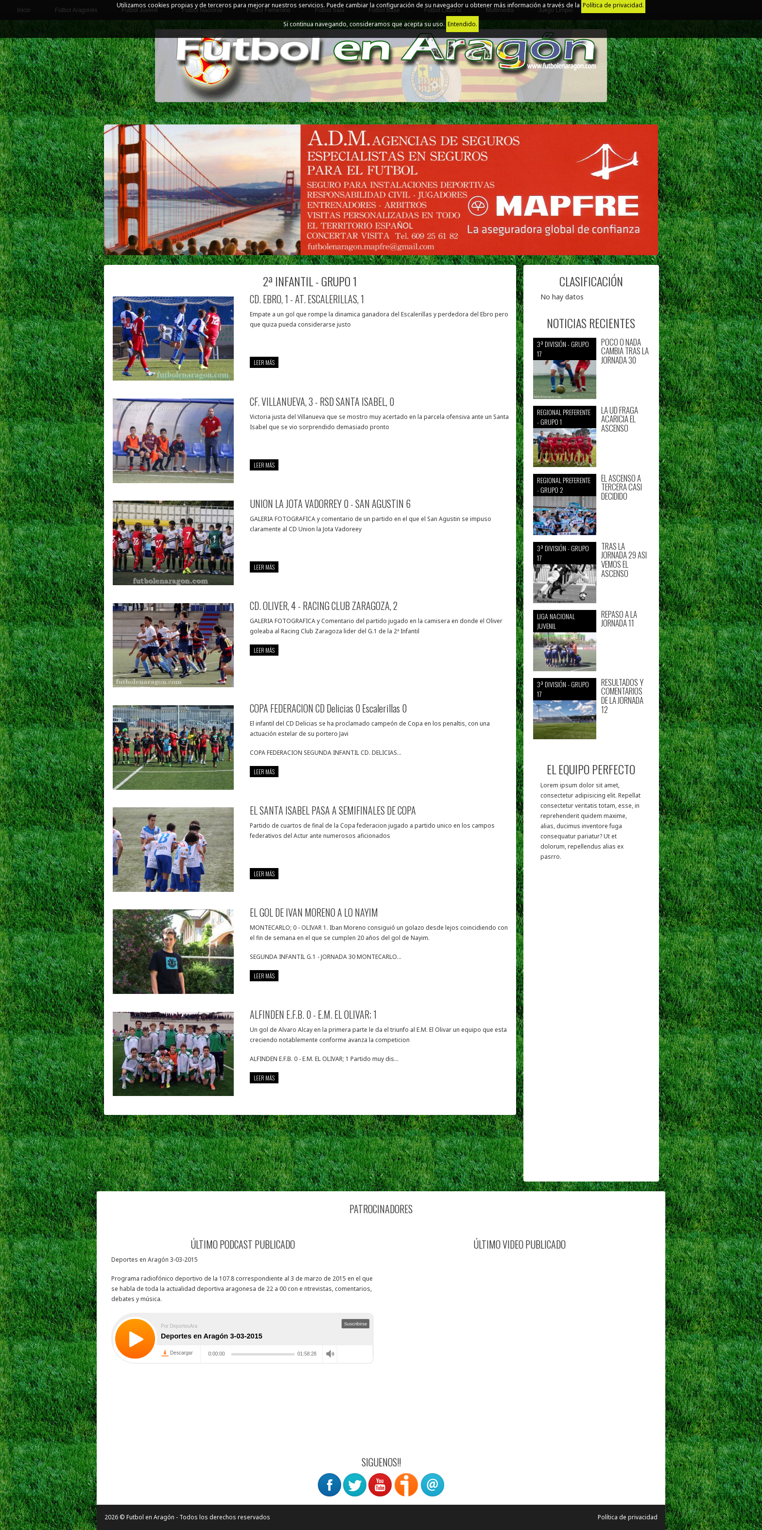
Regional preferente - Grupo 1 (563, 417)
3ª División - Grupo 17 (563, 349)
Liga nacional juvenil (556, 621)
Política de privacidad (628, 1517)
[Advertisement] (591, 1026)
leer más (264, 362)
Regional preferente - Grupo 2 (563, 485)
